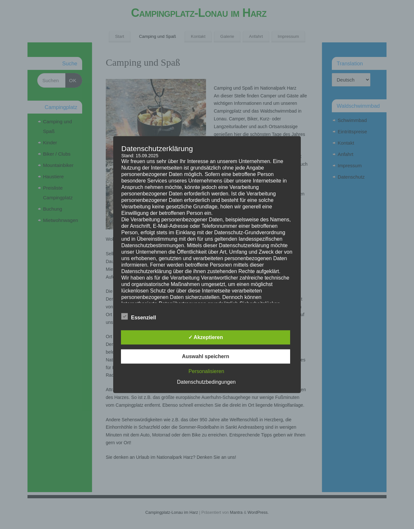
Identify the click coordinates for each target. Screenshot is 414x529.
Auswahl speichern (205, 356)
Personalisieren (206, 371)
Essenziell (138, 316)
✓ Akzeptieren (205, 337)
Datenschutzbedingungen (206, 382)
